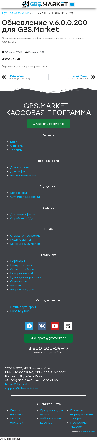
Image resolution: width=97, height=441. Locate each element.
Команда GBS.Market (25, 243)
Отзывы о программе (25, 235)
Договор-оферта (23, 214)
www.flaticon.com (88, 432)
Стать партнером (23, 307)
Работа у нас (20, 311)
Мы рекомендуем (22, 289)
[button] (72, 4)
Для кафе (17, 171)
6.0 (34, 13)
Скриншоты (18, 281)
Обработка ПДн (21, 218)
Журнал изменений (15, 13)
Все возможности (23, 175)
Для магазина (20, 167)
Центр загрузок (21, 265)
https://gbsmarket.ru (19, 384)
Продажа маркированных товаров (81, 414)
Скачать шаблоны (23, 269)
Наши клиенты (20, 239)
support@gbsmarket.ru (21, 388)
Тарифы (16, 150)
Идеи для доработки (25, 277)
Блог (13, 141)
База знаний (19, 192)
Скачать (16, 145)
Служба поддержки (25, 196)
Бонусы (15, 285)
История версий (21, 273)
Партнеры (17, 261)
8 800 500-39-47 (48, 348)
